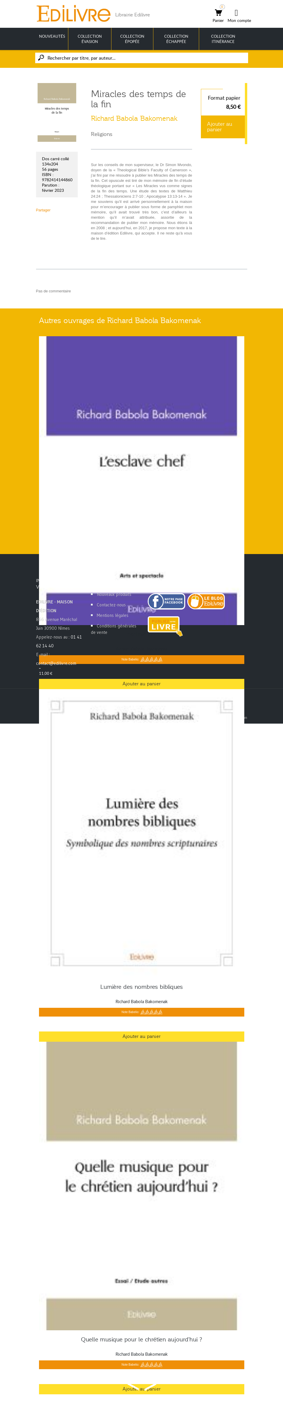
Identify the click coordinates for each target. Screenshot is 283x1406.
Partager (43, 210)
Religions (101, 134)
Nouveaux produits (114, 594)
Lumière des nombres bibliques (141, 987)
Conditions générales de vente (113, 629)
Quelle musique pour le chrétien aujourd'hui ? (141, 1339)
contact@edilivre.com (56, 663)
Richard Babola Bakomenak (134, 118)
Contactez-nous (111, 605)
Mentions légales (112, 615)
